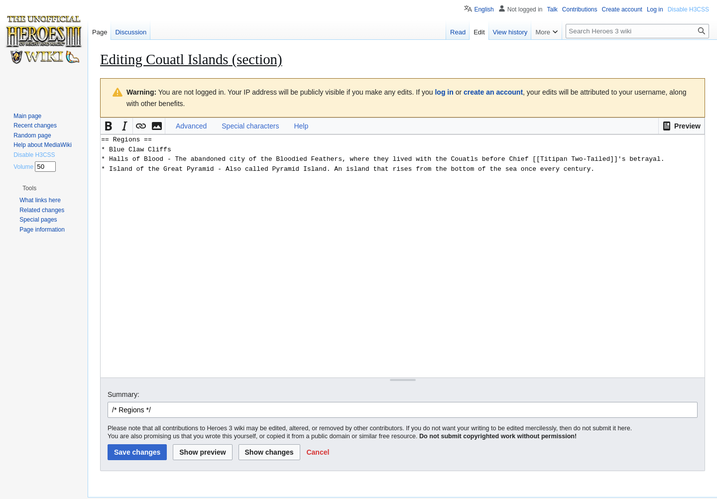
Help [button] (301, 126)
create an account (493, 92)
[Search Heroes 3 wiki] (637, 31)
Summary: (123, 394)
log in (444, 92)
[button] (681, 126)
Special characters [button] (250, 126)
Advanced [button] (191, 126)
